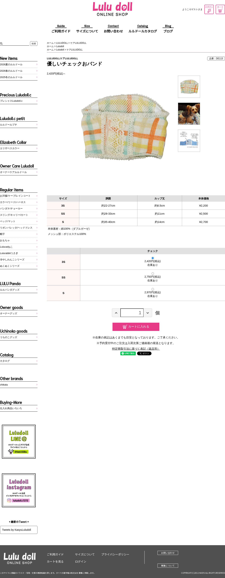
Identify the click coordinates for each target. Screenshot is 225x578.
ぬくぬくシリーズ (10, 266)
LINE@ (19, 441)
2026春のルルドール (11, 70)
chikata (4, 384)
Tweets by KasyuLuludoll (16, 529)
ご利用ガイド (60, 29)
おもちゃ (5, 240)
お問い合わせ (113, 29)
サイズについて (87, 29)
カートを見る (220, 9)
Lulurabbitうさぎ (9, 253)
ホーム (50, 43)
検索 (34, 43)
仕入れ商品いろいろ (11, 408)
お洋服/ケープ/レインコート (15, 195)
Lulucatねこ (6, 246)
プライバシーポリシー (115, 554)
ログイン (209, 9)
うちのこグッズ (8, 337)
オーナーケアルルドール (13, 172)
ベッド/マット (7, 221)
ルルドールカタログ (142, 29)
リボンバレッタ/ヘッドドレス (16, 227)
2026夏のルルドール (11, 64)
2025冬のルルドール (11, 77)
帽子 (2, 234)
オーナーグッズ (8, 313)
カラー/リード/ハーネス (13, 202)
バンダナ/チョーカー (11, 208)
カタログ (5, 360)
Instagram (19, 490)
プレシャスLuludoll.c (11, 100)
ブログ (168, 29)
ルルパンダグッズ (10, 289)
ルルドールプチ (8, 124)
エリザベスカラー (10, 148)
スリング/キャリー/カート (14, 214)
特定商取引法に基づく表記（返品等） (136, 348)
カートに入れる (138, 326)
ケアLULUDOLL (78, 43)
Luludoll (60, 46)
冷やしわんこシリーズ (12, 259)
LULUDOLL (62, 43)
